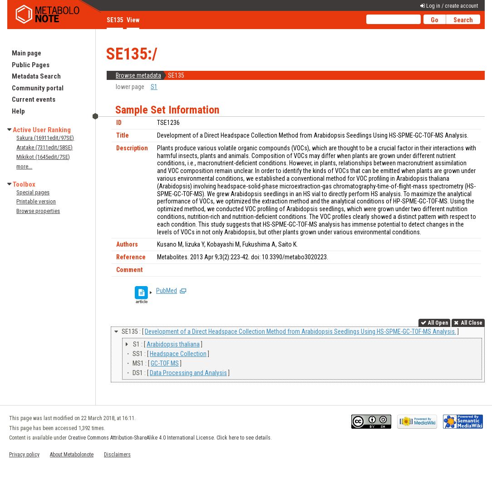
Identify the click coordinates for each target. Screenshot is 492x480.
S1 (154, 86)
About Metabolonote (71, 454)
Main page (26, 53)
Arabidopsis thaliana (173, 344)
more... (24, 166)
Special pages (32, 192)
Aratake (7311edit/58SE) (44, 147)
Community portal (38, 88)
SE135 (115, 20)
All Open (438, 323)
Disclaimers (117, 454)
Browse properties (38, 211)
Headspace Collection (178, 353)
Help (18, 111)
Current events (33, 99)
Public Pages (30, 65)
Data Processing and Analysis (188, 372)
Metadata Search (36, 76)
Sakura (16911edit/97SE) (45, 137)
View (133, 20)
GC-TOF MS (165, 363)
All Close (471, 323)
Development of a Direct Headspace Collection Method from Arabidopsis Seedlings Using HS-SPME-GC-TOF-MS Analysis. (300, 331)
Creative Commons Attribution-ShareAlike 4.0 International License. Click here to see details (169, 438)
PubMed (166, 290)
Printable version (36, 201)
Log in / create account (452, 6)
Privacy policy (24, 454)
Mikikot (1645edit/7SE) (43, 156)
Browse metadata (138, 75)
